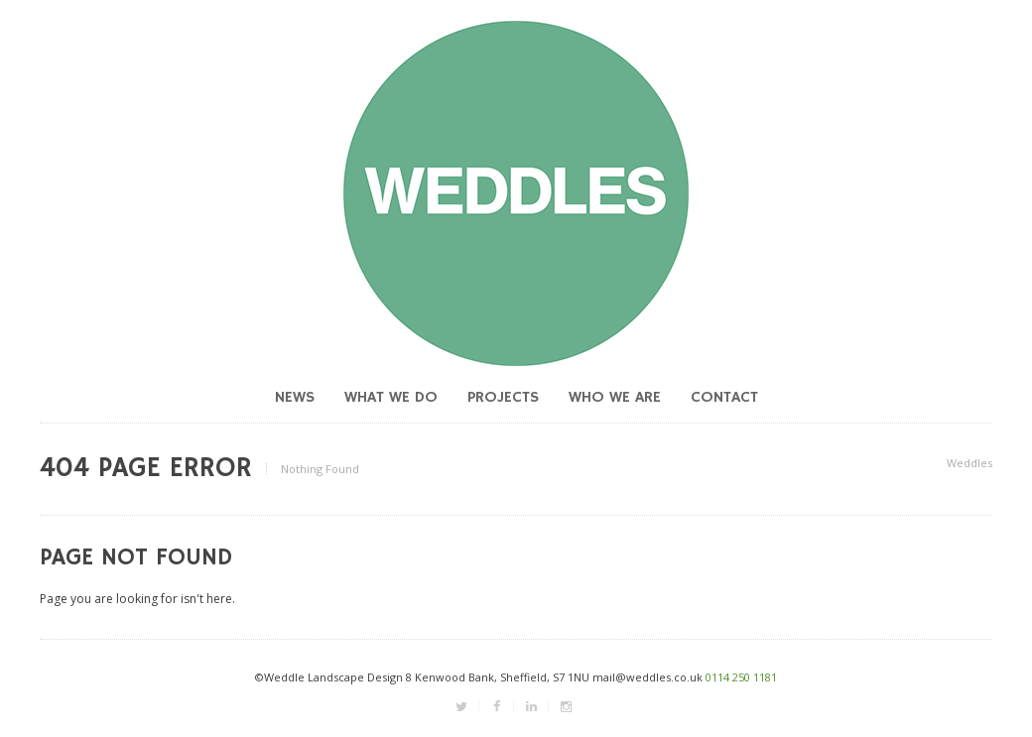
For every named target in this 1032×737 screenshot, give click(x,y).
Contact (724, 398)
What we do (391, 398)
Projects (503, 398)
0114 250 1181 (741, 677)
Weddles (969, 462)
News (295, 398)
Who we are (615, 398)
